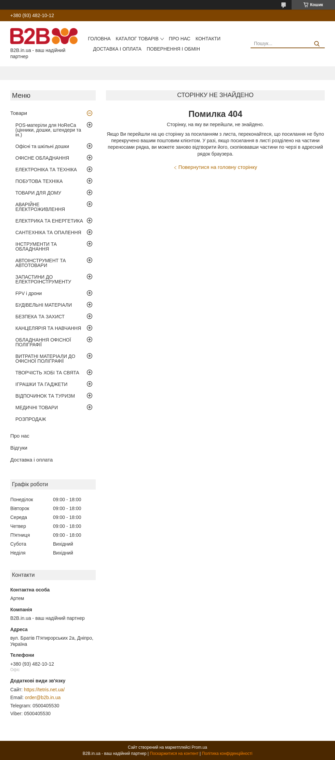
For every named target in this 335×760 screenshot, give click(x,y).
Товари (18, 113)
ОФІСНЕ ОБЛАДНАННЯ (42, 158)
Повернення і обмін (173, 49)
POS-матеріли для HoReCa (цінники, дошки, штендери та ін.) (48, 129)
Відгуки (18, 448)
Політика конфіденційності (227, 753)
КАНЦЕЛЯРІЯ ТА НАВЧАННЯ (48, 328)
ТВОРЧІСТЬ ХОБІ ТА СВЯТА (47, 372)
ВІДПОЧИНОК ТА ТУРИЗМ (45, 396)
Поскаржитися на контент (174, 753)
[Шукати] (317, 44)
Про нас (179, 38)
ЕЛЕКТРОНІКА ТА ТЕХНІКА (46, 169)
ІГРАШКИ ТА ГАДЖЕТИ (41, 384)
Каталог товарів (137, 38)
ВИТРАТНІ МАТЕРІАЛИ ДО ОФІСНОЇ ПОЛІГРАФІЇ (45, 359)
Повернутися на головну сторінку (217, 167)
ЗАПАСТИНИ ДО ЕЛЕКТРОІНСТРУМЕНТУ (43, 279)
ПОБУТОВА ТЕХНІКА (39, 181)
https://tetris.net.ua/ (44, 689)
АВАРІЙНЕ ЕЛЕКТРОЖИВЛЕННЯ (40, 207)
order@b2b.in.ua (43, 697)
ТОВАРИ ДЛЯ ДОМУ (38, 193)
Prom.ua (199, 747)
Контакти (208, 38)
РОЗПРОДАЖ (30, 419)
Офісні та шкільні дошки (42, 146)
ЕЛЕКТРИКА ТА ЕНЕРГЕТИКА (49, 221)
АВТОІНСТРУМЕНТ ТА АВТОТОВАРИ (40, 263)
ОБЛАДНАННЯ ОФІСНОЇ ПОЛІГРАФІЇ (43, 342)
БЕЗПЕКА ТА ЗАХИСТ (40, 316)
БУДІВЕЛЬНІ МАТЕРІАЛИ (43, 305)
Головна (99, 38)
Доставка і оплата (117, 49)
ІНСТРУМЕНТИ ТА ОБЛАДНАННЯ (36, 246)
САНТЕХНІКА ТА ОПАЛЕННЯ (48, 232)
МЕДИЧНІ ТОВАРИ (36, 407)
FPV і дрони (28, 293)
